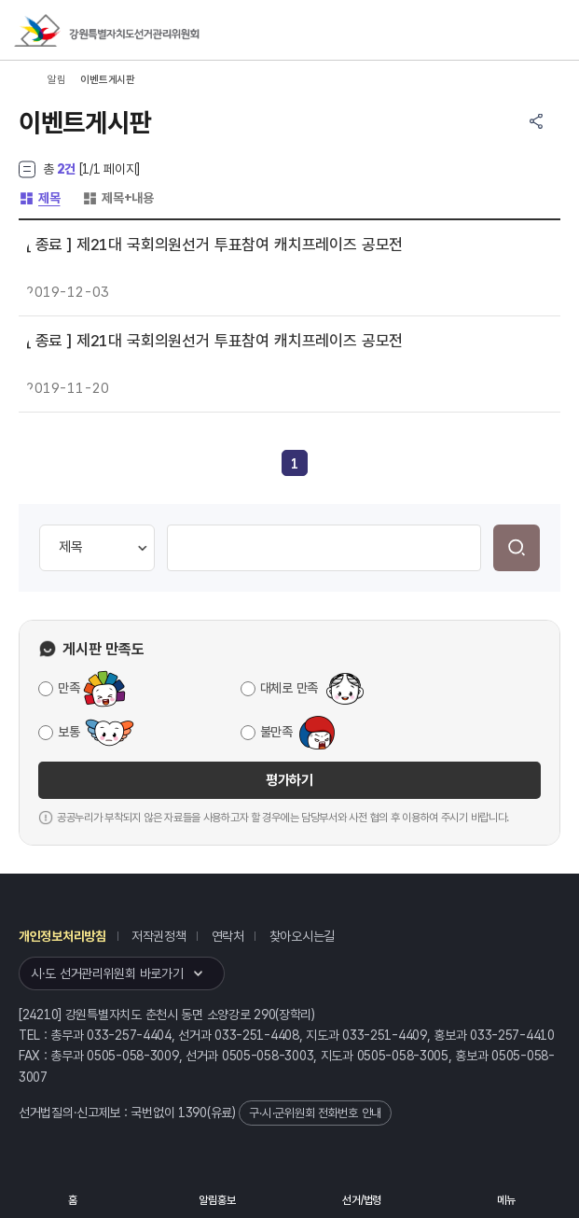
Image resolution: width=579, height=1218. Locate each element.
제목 (39, 197)
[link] (294, 463)
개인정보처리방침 (62, 936)
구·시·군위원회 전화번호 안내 (315, 1113)
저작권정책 (158, 936)
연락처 (228, 936)
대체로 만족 (289, 687)
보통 (68, 731)
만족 (68, 687)
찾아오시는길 (302, 936)
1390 (192, 1112)
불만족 (276, 731)
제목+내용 (118, 197)
